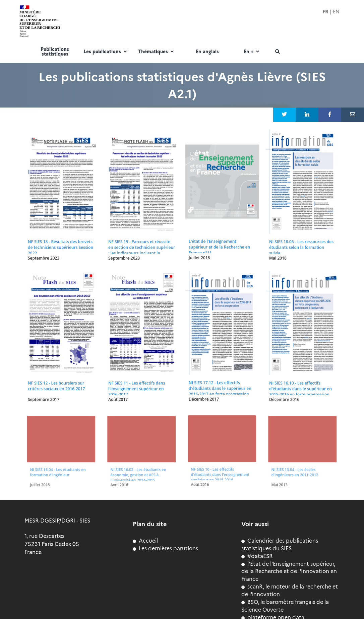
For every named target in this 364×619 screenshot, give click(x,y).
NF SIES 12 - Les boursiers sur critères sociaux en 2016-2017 (56, 386)
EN (336, 12)
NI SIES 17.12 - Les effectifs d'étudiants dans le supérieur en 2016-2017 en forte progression (220, 388)
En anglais (207, 52)
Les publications (105, 52)
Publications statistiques (55, 52)
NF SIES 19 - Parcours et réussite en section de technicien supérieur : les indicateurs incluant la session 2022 (141, 250)
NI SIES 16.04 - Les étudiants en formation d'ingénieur (58, 469)
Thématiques (156, 52)
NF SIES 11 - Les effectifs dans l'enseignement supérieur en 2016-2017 (136, 388)
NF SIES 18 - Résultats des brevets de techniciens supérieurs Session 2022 (60, 247)
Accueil (145, 541)
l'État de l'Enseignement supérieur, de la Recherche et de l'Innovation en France (289, 571)
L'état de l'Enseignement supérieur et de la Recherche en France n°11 (219, 247)
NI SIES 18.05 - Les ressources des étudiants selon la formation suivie (301, 247)
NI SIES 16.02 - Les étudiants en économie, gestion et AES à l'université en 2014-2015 (138, 471)
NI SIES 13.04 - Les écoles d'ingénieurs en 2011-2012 (295, 469)
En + (252, 52)
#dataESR (256, 556)
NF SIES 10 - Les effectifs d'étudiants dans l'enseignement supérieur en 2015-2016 (220, 471)
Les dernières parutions (165, 548)
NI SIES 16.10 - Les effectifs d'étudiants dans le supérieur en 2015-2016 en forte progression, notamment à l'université (300, 391)
